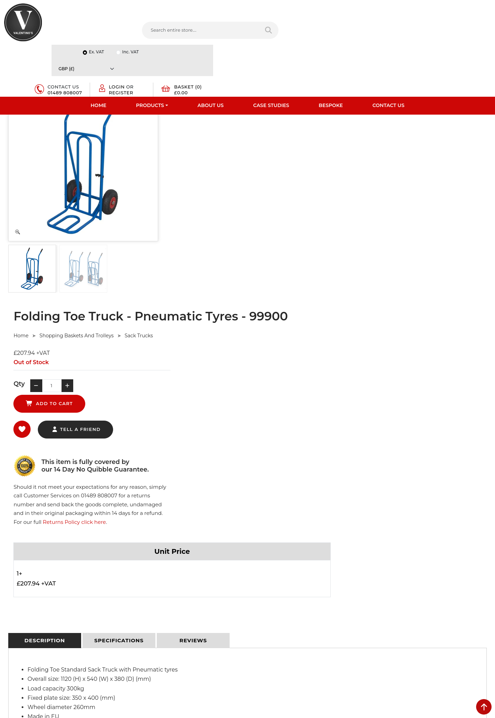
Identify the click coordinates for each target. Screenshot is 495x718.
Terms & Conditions (149, 562)
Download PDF (21, 598)
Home (99, 53)
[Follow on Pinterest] (313, 633)
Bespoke (331, 53)
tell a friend (238, 198)
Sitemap (137, 580)
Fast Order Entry (22, 562)
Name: (382, 555)
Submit (468, 650)
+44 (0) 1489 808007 (283, 617)
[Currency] (459, 7)
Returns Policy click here (446, 201)
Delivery (137, 544)
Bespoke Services (23, 580)
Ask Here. (133, 462)
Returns (137, 571)
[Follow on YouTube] (299, 633)
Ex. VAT (376, 7)
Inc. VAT (411, 7)
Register (406, 33)
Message (385, 615)
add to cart (286, 172)
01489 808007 (346, 36)
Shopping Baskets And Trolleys (239, 120)
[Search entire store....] (186, 30)
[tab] (44, 327)
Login (402, 28)
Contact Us (388, 53)
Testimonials (18, 571)
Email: (382, 585)
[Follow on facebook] (258, 633)
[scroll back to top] (484, 707)
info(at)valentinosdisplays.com (294, 588)
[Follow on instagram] (327, 633)
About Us (211, 53)
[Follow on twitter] (271, 633)
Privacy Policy (143, 553)
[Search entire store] (253, 30)
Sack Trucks (301, 120)
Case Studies (271, 53)
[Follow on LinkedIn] (285, 633)
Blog (9, 616)
